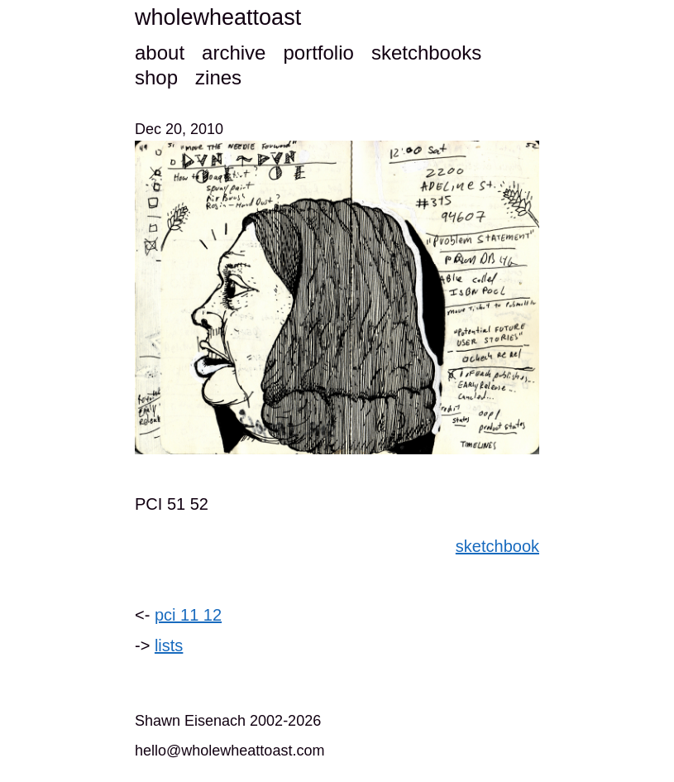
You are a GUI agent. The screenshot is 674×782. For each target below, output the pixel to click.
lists (169, 645)
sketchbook (497, 546)
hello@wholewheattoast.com (229, 750)
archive (233, 52)
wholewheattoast (218, 17)
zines (218, 77)
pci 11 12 (188, 615)
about (159, 52)
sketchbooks (426, 52)
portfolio (318, 52)
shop (156, 77)
